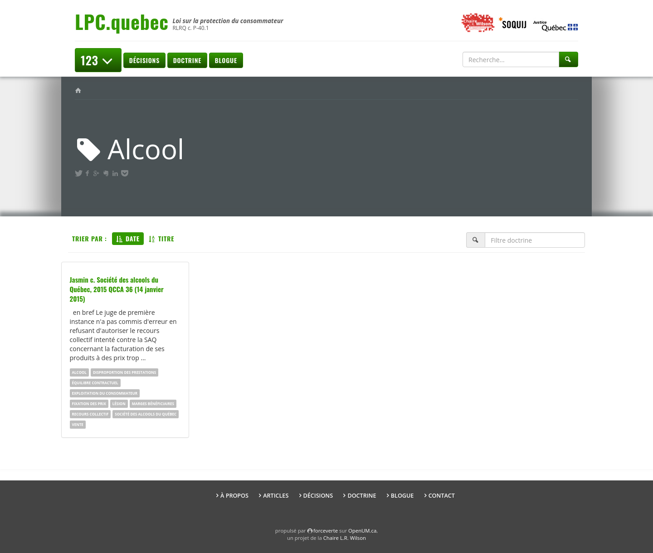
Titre (162, 238)
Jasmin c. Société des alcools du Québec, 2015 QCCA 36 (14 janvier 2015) (117, 288)
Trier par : (89, 238)
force (325, 530)
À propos (234, 495)
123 (98, 60)
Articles (275, 495)
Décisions (144, 60)
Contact (442, 495)
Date (128, 238)
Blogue (226, 60)
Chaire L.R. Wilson (344, 537)
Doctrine (187, 60)
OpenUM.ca (362, 530)
